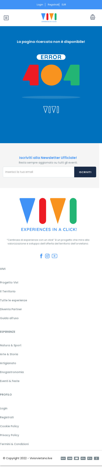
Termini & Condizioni (14, 444)
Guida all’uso (9, 318)
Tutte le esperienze (13, 300)
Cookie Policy (9, 426)
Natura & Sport (10, 345)
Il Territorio (8, 291)
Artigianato (8, 363)
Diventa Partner (11, 309)
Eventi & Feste (9, 381)
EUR (65, 4)
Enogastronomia (12, 372)
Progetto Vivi (9, 282)
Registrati (53, 4)
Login (40, 4)
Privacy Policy (9, 435)
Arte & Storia (9, 354)
